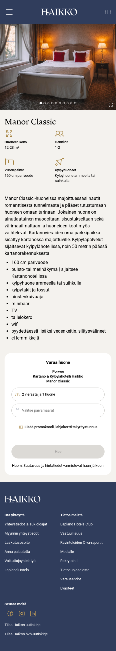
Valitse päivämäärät (34, 410)
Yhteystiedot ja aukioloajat (26, 524)
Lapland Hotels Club (76, 524)
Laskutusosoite (17, 542)
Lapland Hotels (17, 570)
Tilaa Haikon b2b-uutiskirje (26, 634)
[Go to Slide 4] (52, 103)
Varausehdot (70, 579)
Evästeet (67, 588)
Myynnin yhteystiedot (22, 533)
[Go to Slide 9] (71, 103)
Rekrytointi (68, 561)
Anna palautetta (17, 551)
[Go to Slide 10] (75, 103)
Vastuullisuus (71, 533)
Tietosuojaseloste (74, 570)
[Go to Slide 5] (56, 103)
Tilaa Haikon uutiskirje (23, 625)
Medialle (67, 551)
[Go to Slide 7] (64, 103)
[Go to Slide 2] (44, 103)
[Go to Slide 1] (40, 103)
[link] (10, 614)
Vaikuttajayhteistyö (20, 561)
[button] (9, 12)
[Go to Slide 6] (60, 103)
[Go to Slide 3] (48, 103)
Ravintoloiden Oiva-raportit (81, 542)
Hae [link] (58, 451)
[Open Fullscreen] (111, 105)
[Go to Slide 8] (68, 103)
